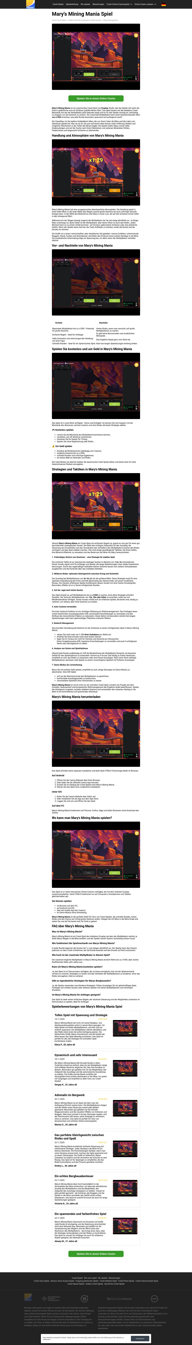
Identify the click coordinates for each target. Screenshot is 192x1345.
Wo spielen (85, 4)
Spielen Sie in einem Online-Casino (96, 98)
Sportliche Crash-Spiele (114, 1284)
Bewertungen (98, 4)
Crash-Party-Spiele (126, 1281)
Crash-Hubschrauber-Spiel (147, 1281)
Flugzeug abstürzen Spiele (87, 1281)
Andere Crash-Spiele (94, 1284)
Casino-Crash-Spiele (59, 20)
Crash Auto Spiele (41, 1281)
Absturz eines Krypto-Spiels (62, 1281)
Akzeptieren (140, 1338)
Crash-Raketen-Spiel (108, 1281)
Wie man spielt (90, 1278)
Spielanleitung (72, 4)
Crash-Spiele (58, 4)
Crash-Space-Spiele (75, 1284)
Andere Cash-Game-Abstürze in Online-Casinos (84, 20)
